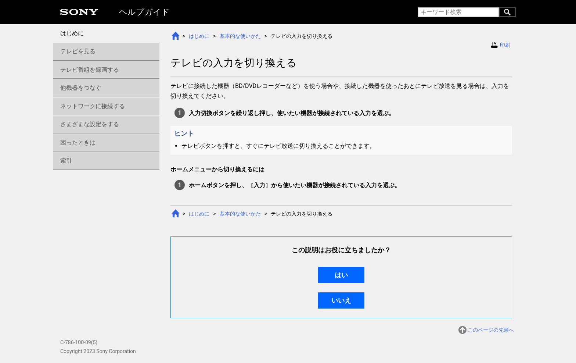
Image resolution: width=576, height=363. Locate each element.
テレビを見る (78, 51)
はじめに (199, 36)
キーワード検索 (507, 12)
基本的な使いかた (240, 36)
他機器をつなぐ (80, 87)
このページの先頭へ (491, 331)
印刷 (505, 45)
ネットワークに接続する (92, 106)
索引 (66, 160)
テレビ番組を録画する (89, 69)
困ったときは (78, 142)
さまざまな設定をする (89, 124)
